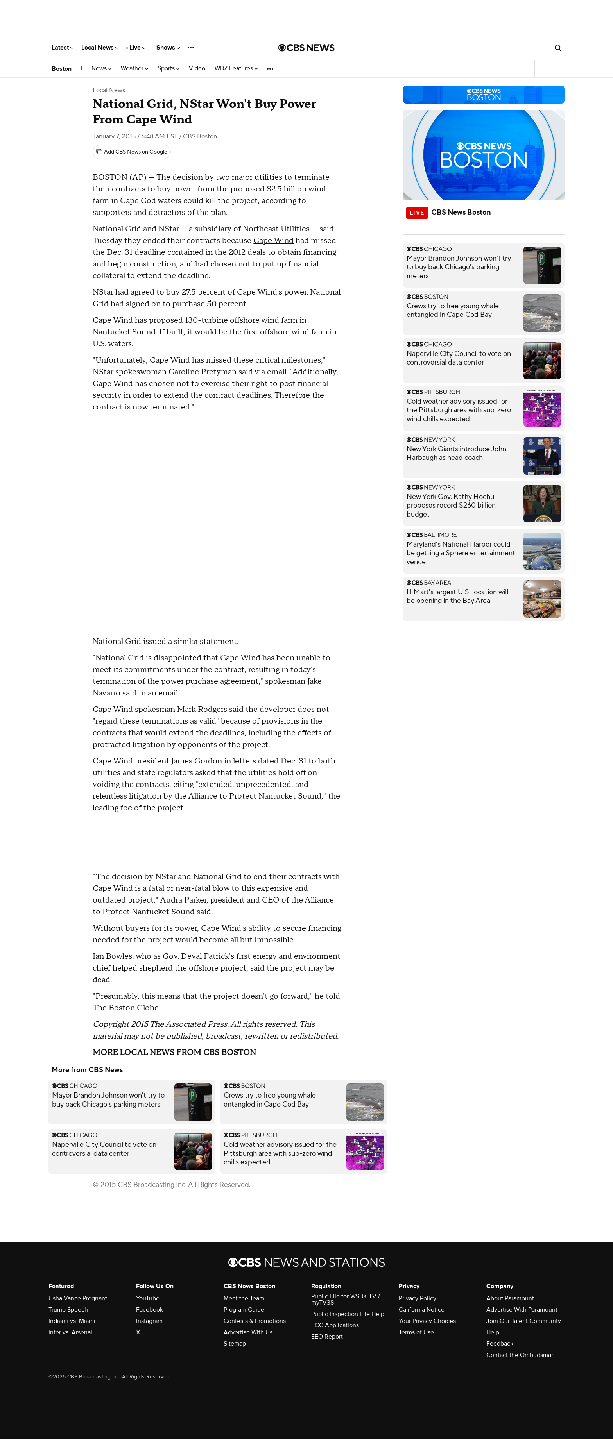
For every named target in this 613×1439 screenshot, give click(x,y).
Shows (168, 48)
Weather (134, 68)
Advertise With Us (248, 1332)
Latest (62, 48)
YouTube (148, 1298)
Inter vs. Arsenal (70, 1332)
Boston (62, 69)
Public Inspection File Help (347, 1314)
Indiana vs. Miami (71, 1321)
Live (137, 48)
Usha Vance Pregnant (77, 1298)
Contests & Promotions (255, 1321)
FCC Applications (335, 1325)
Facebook (149, 1310)
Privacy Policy (417, 1298)
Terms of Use (416, 1332)
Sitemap (235, 1344)
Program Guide (244, 1310)
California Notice (422, 1310)
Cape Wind (273, 241)
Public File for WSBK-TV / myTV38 (345, 1299)
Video (197, 68)
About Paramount (510, 1298)
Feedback (499, 1344)
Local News (99, 48)
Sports (168, 68)
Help (492, 1332)
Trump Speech (68, 1310)
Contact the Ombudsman (520, 1355)
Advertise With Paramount (521, 1310)
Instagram (149, 1321)
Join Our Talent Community (523, 1321)
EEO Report (327, 1337)
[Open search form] (557, 47)
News (101, 68)
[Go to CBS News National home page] (306, 48)
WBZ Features (236, 68)
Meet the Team (244, 1298)
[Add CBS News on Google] (132, 152)
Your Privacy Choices (427, 1321)
